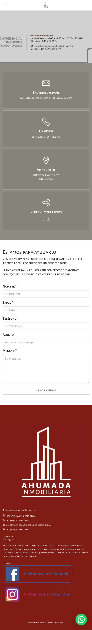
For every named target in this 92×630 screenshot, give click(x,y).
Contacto (8, 536)
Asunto (8, 335)
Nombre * (10, 286)
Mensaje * (10, 351)
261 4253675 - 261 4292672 (46, 136)
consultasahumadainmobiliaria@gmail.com (46, 98)
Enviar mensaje (46, 390)
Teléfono (9, 318)
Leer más (7, 563)
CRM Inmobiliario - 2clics (54, 623)
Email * (8, 302)
